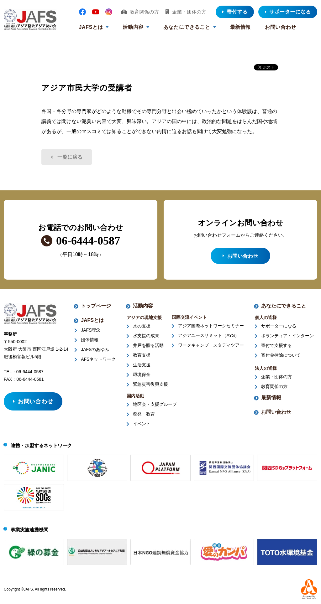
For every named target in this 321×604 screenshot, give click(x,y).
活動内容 (133, 27)
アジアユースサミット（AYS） (208, 337)
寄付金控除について (281, 356)
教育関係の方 (144, 11)
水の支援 (141, 327)
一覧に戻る (69, 157)
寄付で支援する (276, 347)
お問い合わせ (280, 27)
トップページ (96, 307)
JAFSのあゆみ (95, 351)
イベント (141, 425)
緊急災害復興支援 (150, 386)
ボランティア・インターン (287, 337)
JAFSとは (91, 27)
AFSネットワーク (98, 361)
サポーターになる (278, 327)
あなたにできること (186, 27)
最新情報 (240, 27)
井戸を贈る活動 (148, 347)
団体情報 (89, 341)
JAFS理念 (90, 331)
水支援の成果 (146, 337)
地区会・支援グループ (155, 406)
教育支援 (141, 356)
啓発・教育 (144, 415)
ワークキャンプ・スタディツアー (211, 346)
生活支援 (141, 366)
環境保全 (141, 376)
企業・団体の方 (189, 11)
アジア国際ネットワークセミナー (211, 327)
